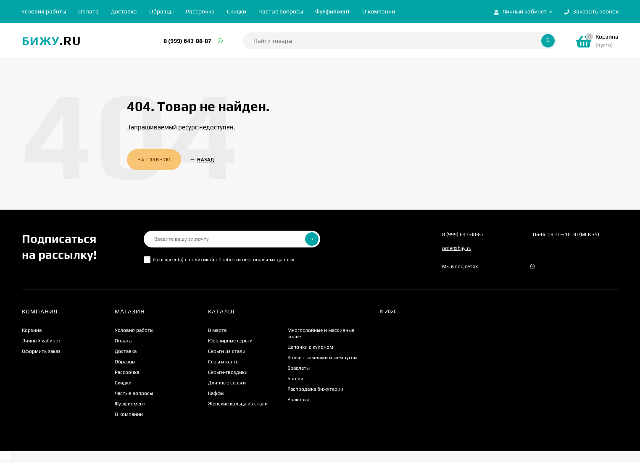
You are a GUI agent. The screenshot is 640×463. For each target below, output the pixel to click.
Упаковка (298, 399)
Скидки (236, 11)
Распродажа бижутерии (315, 389)
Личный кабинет (41, 341)
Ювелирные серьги (230, 341)
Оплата (88, 11)
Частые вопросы (280, 11)
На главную (154, 159)
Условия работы (43, 11)
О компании (378, 11)
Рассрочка (200, 11)
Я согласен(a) (219, 259)
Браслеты (298, 368)
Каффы (216, 393)
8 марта (217, 330)
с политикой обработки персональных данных (239, 260)
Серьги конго (223, 362)
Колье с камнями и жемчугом (322, 357)
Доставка (124, 11)
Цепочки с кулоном (310, 347)
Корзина (32, 330)
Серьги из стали (226, 351)
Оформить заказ (41, 351)
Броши (295, 378)
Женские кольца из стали (238, 404)
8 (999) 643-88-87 (187, 40)
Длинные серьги (227, 383)
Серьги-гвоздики (228, 372)
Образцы (161, 11)
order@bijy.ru (456, 248)
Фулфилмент (332, 11)
